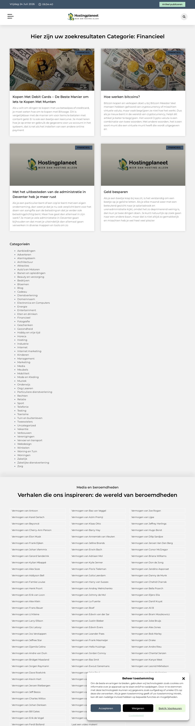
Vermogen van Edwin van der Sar (90, 614)
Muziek (21, 380)
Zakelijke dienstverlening (33, 462)
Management (25, 358)
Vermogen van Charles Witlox (29, 698)
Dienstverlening (27, 295)
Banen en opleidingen (31, 273)
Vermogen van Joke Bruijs (146, 620)
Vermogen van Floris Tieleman (89, 569)
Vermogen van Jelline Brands (88, 543)
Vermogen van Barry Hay (86, 530)
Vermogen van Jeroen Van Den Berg (152, 543)
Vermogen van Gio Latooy (27, 627)
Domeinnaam (26, 299)
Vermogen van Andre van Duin (29, 653)
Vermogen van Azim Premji (87, 517)
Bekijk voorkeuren (170, 708)
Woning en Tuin (27, 451)
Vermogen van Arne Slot (85, 685)
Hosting (22, 339)
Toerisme (23, 414)
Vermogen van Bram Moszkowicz (150, 614)
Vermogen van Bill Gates (26, 711)
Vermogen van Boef (83, 607)
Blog (20, 287)
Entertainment (26, 310)
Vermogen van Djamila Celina (29, 646)
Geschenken (25, 325)
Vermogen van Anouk (84, 692)
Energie (22, 306)
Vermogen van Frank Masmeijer (90, 640)
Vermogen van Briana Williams (148, 556)
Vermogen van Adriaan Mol (87, 556)
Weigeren (138, 708)
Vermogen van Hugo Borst (146, 530)
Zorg (20, 466)
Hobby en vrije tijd (28, 332)
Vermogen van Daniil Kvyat (146, 601)
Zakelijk (22, 458)
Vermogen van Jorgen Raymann (30, 666)
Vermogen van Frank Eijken (27, 543)
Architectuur (25, 261)
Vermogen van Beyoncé (25, 523)
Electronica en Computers (33, 302)
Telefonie (23, 406)
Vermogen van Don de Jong (147, 562)
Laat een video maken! (84, 724)
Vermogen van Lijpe (142, 517)
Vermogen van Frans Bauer (27, 607)
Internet (22, 347)
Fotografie (23, 321)
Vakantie (22, 429)
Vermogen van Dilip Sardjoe (147, 536)
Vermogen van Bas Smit (85, 659)
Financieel (23, 317)
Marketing (23, 362)
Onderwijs (23, 384)
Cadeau (22, 291)
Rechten (22, 395)
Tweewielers (25, 421)
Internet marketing (29, 351)
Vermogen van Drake (143, 640)
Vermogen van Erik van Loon (28, 594)
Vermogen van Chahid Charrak (149, 581)
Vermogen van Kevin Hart (26, 679)
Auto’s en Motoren (28, 269)
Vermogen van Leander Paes (88, 633)
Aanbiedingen (26, 250)
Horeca (21, 336)
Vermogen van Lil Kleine (25, 614)
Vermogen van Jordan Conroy (89, 653)
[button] (183, 678)
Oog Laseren (25, 388)
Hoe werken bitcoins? (122, 97)
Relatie (21, 399)
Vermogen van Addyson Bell (28, 575)
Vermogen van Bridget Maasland (30, 659)
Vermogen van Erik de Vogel (28, 717)
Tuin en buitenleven (29, 417)
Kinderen (23, 354)
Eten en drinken (27, 313)
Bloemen (23, 284)
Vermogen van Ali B (142, 607)
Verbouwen (24, 432)
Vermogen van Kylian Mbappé (29, 562)
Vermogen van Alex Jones (146, 627)
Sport (20, 403)
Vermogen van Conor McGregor (149, 549)
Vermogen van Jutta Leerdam (89, 575)
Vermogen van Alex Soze (26, 569)
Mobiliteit (23, 373)
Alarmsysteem (26, 258)
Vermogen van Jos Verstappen (29, 633)
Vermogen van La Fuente (86, 601)
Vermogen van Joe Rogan (146, 510)
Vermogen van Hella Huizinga (88, 646)
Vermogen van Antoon (25, 510)
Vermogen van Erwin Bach (87, 549)
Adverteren (24, 254)
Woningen (23, 455)
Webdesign (24, 443)
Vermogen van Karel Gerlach (28, 517)
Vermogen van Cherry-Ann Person (31, 530)
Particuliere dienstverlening (34, 391)
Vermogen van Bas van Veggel (89, 510)
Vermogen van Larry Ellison (27, 620)
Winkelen (23, 447)
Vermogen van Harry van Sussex (90, 581)
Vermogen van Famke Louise (28, 581)
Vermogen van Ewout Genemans (90, 666)
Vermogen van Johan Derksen (29, 705)
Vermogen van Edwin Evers (87, 627)
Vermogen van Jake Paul (86, 672)
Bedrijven (23, 280)
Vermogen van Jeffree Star (27, 640)
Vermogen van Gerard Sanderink (30, 556)
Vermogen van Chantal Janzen (148, 653)
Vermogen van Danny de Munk (149, 575)
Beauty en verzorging (30, 276)
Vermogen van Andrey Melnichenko (92, 588)
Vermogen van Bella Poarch (147, 588)
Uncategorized (26, 425)
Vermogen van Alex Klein (26, 601)
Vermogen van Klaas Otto (86, 523)
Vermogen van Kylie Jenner (87, 562)
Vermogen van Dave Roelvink (29, 672)
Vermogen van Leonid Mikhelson (150, 666)
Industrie (23, 343)
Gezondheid (25, 328)
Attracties (23, 265)
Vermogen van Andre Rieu (146, 646)
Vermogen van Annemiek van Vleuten (93, 536)
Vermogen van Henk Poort (27, 588)
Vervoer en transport (29, 440)
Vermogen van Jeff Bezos (26, 692)
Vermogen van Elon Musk (26, 536)
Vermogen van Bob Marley (146, 633)
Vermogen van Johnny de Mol (89, 594)
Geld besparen (116, 192)
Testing (21, 410)
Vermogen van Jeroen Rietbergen (31, 685)
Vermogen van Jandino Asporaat (150, 569)
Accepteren (106, 708)
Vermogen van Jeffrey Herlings (148, 523)
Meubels (22, 369)
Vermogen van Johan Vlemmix (29, 549)
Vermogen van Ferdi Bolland (28, 724)
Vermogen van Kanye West (146, 659)
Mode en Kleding (28, 377)
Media (21, 365)
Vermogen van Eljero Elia (145, 594)
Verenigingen (25, 436)
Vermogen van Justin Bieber (88, 620)
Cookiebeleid (136, 715)
